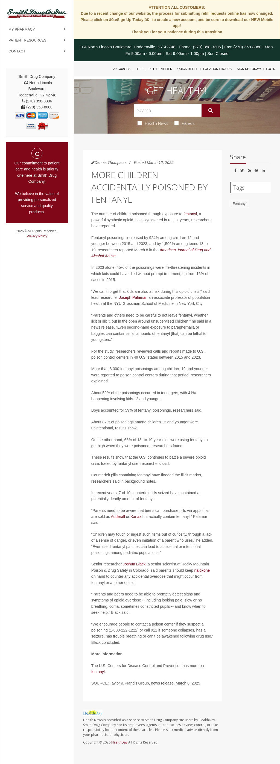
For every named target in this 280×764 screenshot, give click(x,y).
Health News (153, 123)
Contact (16, 51)
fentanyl (190, 214)
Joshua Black (134, 564)
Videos (184, 123)
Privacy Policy (37, 236)
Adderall (118, 516)
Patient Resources (27, 40)
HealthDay (119, 742)
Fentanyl (239, 204)
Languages (121, 68)
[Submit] (211, 110)
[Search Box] (167, 110)
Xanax (135, 516)
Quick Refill (187, 68)
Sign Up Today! (249, 68)
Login (270, 68)
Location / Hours (217, 68)
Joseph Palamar (132, 297)
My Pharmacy (21, 29)
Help (140, 68)
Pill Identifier (160, 68)
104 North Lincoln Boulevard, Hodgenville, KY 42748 (127, 47)
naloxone (202, 570)
